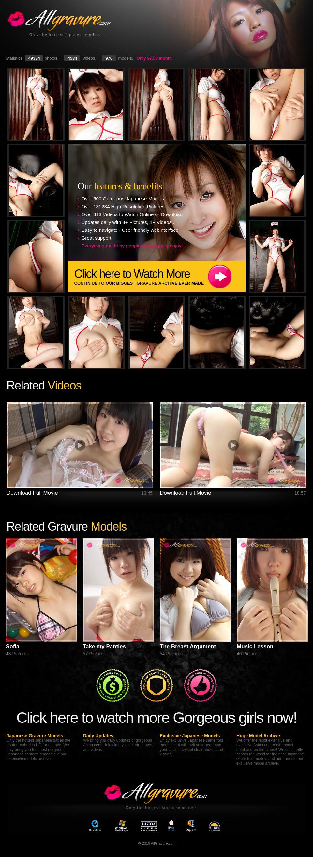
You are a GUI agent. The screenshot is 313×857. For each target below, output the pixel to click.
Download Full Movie (32, 493)
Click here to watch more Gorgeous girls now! (156, 717)
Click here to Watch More (160, 276)
